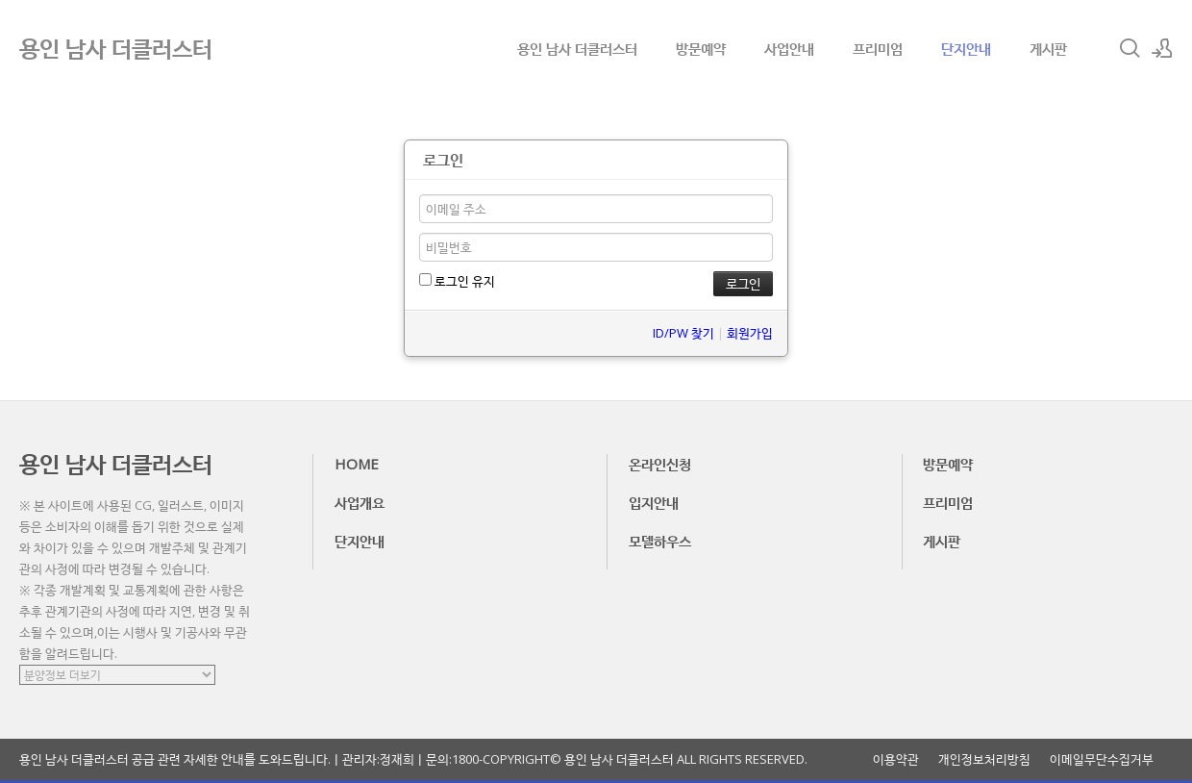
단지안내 (966, 48)
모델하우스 (660, 540)
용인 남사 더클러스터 (577, 48)
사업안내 (789, 48)
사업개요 (360, 502)
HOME (357, 463)
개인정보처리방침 (984, 759)
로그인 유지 (457, 281)
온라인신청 (660, 463)
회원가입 (750, 332)
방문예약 (701, 48)
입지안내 (654, 502)
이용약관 (896, 759)
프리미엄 (878, 48)
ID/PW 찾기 (683, 332)
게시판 (1048, 48)
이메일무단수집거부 (1102, 759)
